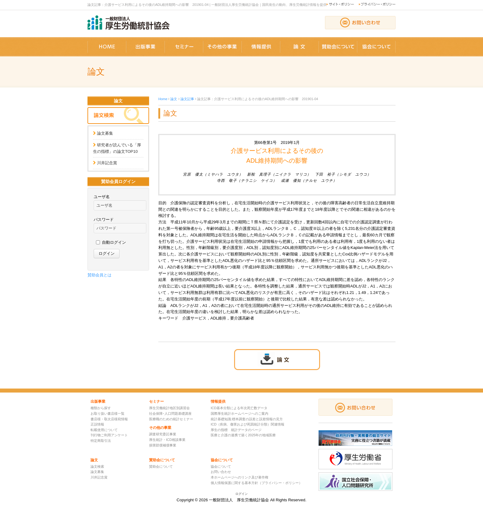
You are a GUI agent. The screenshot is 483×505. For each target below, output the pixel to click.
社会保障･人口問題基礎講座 (170, 413)
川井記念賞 (107, 163)
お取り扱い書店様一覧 (107, 413)
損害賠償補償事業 (162, 445)
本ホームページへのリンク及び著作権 (239, 477)
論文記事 (187, 99)
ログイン (241, 493)
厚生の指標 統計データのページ (236, 430)
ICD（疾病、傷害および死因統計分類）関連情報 (247, 424)
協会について (221, 466)
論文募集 (105, 133)
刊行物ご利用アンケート (109, 435)
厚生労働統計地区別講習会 (169, 408)
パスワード (104, 219)
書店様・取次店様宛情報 (109, 419)
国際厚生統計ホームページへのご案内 (239, 413)
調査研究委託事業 (162, 434)
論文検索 (97, 466)
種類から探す (101, 408)
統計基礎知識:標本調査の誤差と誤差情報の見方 (247, 419)
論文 (173, 99)
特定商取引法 (101, 440)
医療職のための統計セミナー (171, 419)
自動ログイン (114, 242)
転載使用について (104, 430)
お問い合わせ (221, 472)
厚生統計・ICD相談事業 (167, 440)
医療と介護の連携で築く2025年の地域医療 (243, 435)
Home (162, 99)
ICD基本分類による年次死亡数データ (239, 408)
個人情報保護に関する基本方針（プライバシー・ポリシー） (256, 483)
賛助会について (161, 466)
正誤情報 (97, 424)
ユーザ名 (102, 196)
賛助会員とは (99, 275)
